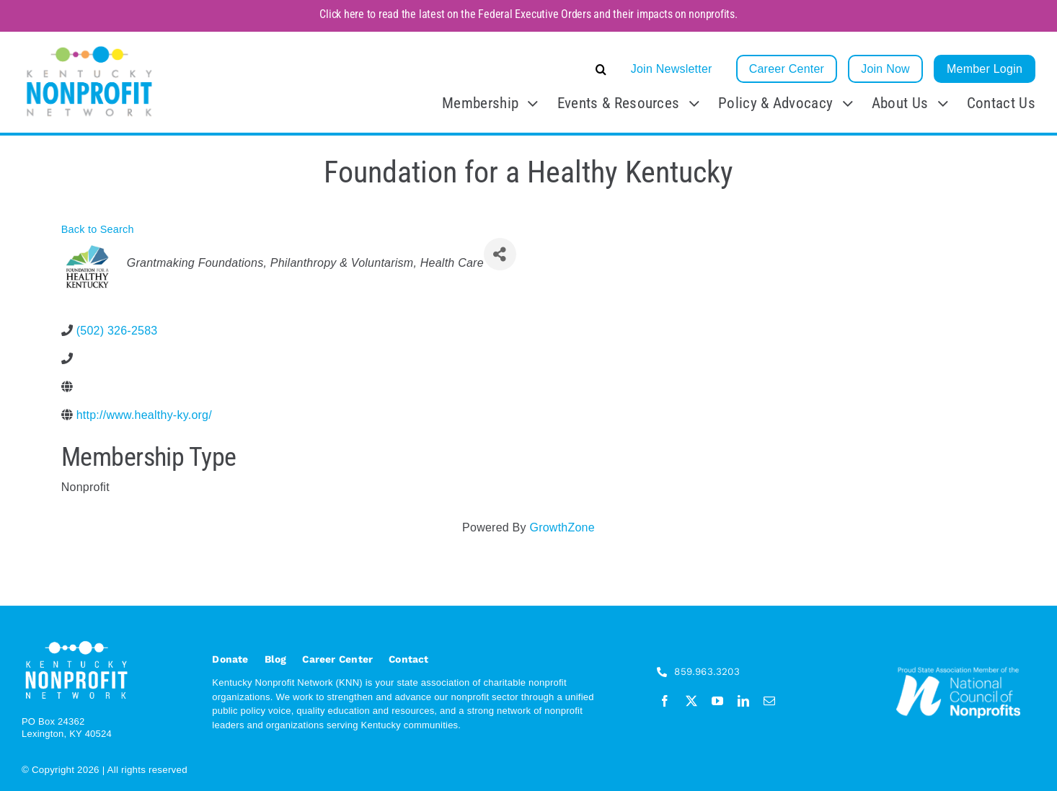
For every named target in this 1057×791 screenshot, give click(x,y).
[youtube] (717, 701)
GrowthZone (561, 527)
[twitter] (691, 701)
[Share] (500, 254)
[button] (492, 69)
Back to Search (97, 229)
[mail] (769, 701)
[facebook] (665, 701)
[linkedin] (743, 701)
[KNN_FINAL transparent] (89, 48)
